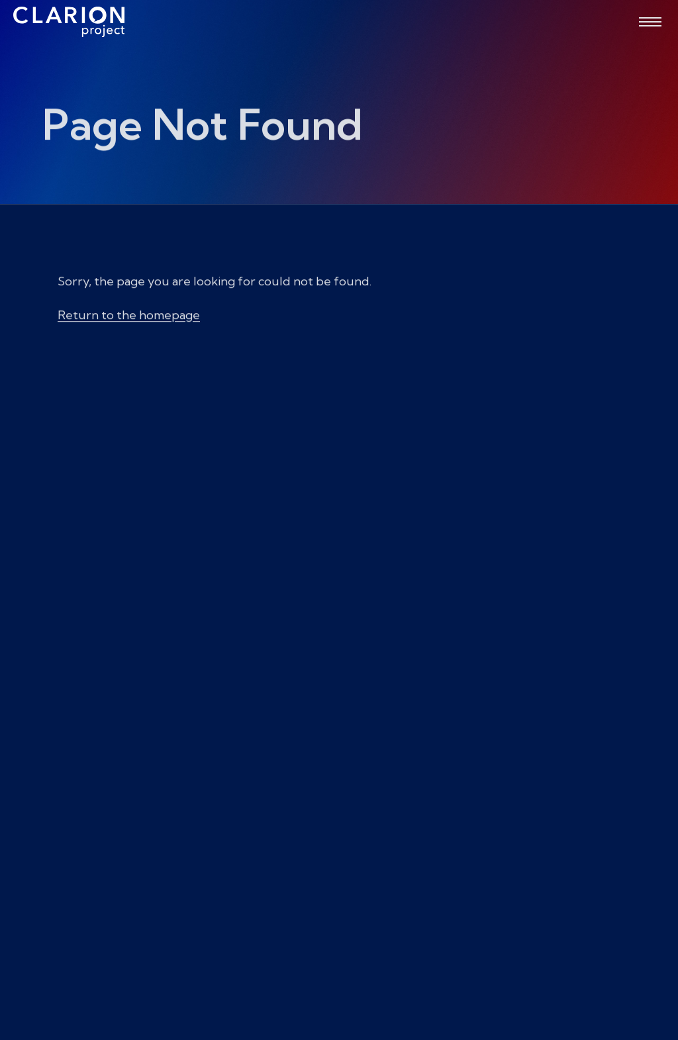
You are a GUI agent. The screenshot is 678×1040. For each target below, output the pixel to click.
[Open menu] (650, 21)
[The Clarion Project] (68, 22)
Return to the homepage (129, 319)
